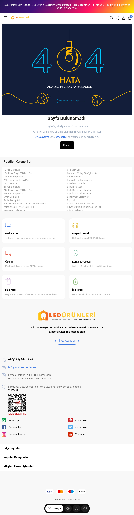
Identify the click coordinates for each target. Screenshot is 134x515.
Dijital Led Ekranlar (76, 183)
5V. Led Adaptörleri (13, 200)
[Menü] (6, 18)
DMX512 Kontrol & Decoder (80, 203)
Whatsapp (11, 420)
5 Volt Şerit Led (11, 197)
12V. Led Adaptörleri (13, 176)
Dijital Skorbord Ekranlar (79, 190)
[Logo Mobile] (20, 17)
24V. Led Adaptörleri (13, 193)
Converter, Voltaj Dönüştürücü (82, 173)
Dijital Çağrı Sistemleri (78, 197)
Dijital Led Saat (74, 187)
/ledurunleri (11, 427)
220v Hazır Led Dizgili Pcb (16, 180)
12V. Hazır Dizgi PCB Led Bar (18, 173)
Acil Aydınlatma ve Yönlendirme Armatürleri (25, 203)
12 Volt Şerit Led (12, 170)
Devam (67, 145)
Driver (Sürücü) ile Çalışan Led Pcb (84, 207)
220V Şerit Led (11, 183)
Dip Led (71, 200)
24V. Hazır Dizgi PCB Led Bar (18, 190)
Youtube (76, 434)
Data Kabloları (74, 176)
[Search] (111, 18)
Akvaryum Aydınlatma (14, 210)
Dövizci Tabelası (75, 210)
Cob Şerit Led (73, 170)
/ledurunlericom (14, 434)
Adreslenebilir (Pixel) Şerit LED (19, 207)
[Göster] (68, 508)
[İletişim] (117, 18)
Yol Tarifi (13, 390)
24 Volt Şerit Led (12, 187)
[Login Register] (123, 18)
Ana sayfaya (42, 137)
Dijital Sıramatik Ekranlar (79, 193)
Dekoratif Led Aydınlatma (79, 180)
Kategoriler (61, 137)
